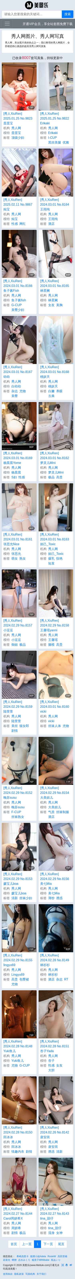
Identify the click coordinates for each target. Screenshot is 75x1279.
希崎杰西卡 (23, 1256)
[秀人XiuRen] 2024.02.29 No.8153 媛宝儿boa (17, 878)
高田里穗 (62, 1256)
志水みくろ (24, 1260)
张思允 (16, 553)
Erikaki (53, 133)
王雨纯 (53, 219)
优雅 (66, 142)
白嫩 (51, 391)
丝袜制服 (62, 812)
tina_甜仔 (55, 1228)
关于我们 (41, 1274)
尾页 (61, 1244)
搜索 (67, 14)
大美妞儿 (54, 807)
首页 (14, 1244)
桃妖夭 (53, 386)
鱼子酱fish (18, 300)
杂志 (14, 391)
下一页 (48, 1244)
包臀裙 (24, 979)
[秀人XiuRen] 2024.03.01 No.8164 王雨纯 (54, 204)
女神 (59, 1233)
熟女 (22, 558)
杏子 (51, 1060)
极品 (51, 477)
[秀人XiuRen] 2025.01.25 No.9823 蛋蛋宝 (17, 118)
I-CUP (52, 137)
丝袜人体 (54, 726)
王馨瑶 (53, 640)
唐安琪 (53, 1146)
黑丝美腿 (54, 142)
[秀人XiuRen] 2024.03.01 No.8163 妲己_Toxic (54, 539)
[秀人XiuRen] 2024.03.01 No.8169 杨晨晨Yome (17, 458)
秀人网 (16, 128)
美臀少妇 (17, 310)
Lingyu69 (17, 974)
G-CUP (16, 305)
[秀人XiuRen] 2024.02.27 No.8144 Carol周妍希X (17, 1213)
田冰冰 (16, 1146)
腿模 (51, 644)
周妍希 (16, 1228)
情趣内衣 (17, 1151)
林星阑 (53, 300)
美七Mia (54, 893)
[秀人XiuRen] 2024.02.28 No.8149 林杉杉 (54, 960)
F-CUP (16, 812)
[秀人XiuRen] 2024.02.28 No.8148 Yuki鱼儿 (17, 1046)
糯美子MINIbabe (40, 1260)
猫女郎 (24, 726)
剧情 (14, 730)
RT (66, 979)
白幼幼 (16, 386)
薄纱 (51, 898)
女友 (51, 305)
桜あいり (56, 1260)
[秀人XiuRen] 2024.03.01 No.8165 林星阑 (54, 285)
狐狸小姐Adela (38, 1256)
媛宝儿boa (18, 893)
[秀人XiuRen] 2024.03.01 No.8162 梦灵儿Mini (54, 458)
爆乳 (51, 558)
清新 (14, 898)
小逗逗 (16, 640)
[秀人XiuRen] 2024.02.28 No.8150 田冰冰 (17, 1132)
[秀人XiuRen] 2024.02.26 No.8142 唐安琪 (54, 1132)
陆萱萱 (16, 721)
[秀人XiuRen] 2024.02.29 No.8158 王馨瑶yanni (54, 625)
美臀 (14, 396)
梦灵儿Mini (56, 472)
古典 (51, 396)
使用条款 (8, 1274)
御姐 (14, 644)
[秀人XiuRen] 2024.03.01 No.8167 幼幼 (17, 371)
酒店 (51, 223)
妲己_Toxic (56, 553)
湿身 (51, 1233)
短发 (51, 563)
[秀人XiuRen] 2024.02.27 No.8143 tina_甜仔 (54, 1213)
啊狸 (14, 1260)
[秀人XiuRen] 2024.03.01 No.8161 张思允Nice (17, 539)
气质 (51, 812)
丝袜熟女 (17, 816)
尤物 (22, 391)
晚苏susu (18, 807)
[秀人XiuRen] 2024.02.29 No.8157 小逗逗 (17, 625)
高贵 (59, 477)
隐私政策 (19, 1274)
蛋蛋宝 (16, 133)
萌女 (14, 558)
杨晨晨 (16, 472)
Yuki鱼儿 (17, 1060)
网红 (22, 223)
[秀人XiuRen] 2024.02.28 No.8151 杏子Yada (54, 1046)
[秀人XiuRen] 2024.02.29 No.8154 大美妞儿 (54, 792)
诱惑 (59, 898)
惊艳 (59, 558)
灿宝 (14, 219)
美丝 (14, 726)
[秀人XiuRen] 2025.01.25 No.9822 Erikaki (54, 118)
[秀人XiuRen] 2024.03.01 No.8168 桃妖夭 (54, 371)
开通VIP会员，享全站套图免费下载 (48, 24)
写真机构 (30, 1274)
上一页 (27, 1244)
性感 (14, 223)
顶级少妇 (17, 137)
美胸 (59, 305)
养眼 (59, 391)
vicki (51, 721)
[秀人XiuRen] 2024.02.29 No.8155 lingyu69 (17, 960)
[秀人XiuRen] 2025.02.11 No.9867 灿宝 (17, 204)
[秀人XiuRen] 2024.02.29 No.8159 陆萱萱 (17, 706)
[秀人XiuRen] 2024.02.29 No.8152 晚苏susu (17, 792)
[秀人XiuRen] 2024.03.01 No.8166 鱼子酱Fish (17, 285)
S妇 (14, 477)
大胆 (51, 1070)
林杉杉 (53, 974)
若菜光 (6, 1260)
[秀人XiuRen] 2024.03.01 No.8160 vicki (54, 706)
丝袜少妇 (25, 898)
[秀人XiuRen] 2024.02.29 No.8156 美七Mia (54, 878)
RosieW (52, 1256)
